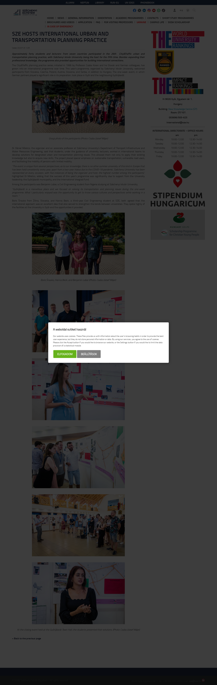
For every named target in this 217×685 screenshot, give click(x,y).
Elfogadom (64, 354)
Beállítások (89, 354)
